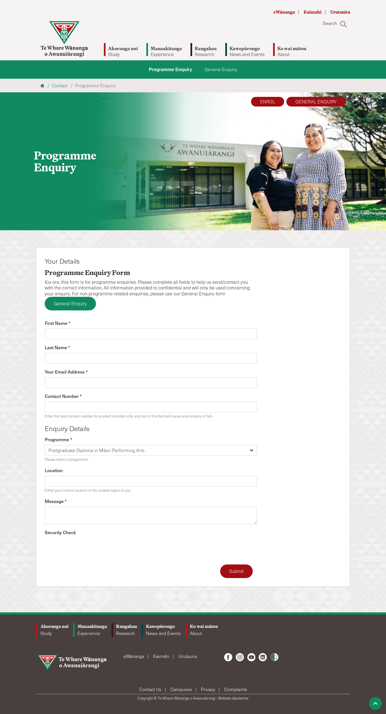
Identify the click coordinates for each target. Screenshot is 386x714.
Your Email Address (66, 371)
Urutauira (340, 12)
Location (54, 470)
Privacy (208, 689)
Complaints (235, 689)
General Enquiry (221, 69)
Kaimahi (313, 12)
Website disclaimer (233, 698)
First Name (57, 323)
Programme (58, 439)
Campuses (181, 689)
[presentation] (88, 549)
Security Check (60, 532)
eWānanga (284, 12)
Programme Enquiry (170, 69)
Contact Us (150, 689)
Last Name (57, 347)
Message (56, 501)
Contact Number (63, 396)
